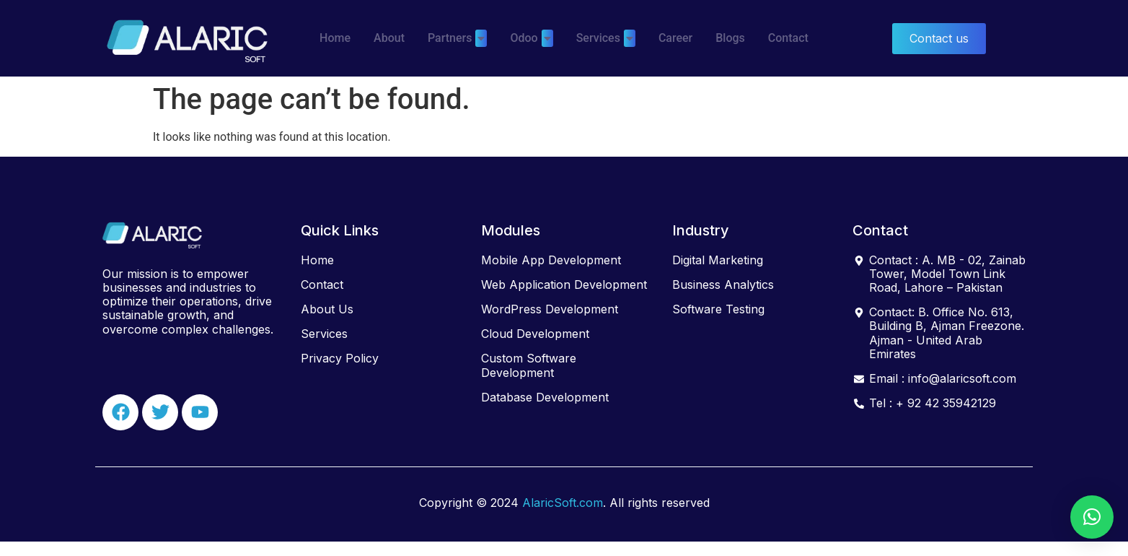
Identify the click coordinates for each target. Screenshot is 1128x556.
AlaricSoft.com (562, 502)
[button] (1092, 517)
